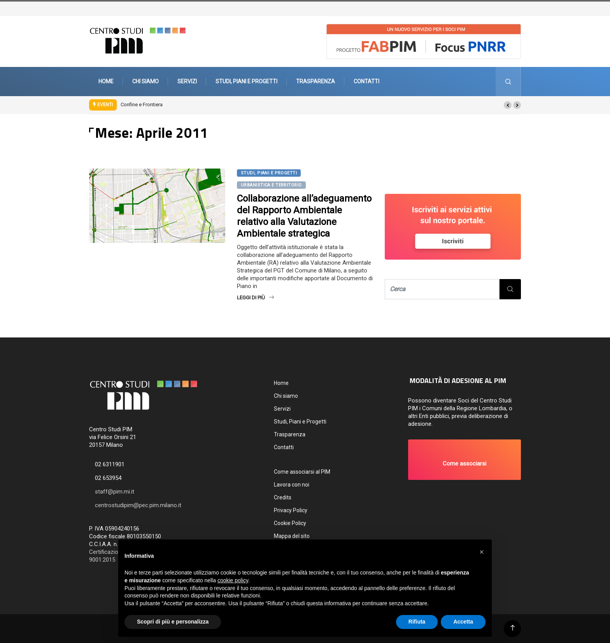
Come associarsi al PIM (302, 472)
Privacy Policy (290, 510)
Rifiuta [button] (417, 621)
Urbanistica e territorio (271, 185)
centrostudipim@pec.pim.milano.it (138, 505)
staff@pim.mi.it (114, 491)
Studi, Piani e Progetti (246, 81)
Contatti (366, 81)
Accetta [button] (463, 621)
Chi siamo (145, 81)
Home (106, 81)
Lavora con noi (291, 484)
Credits (282, 497)
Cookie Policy (290, 523)
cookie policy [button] (232, 580)
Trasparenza (315, 81)
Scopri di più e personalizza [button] (173, 621)
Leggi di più (255, 297)
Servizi (187, 81)
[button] (508, 105)
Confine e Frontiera (142, 104)
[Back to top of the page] (512, 628)
